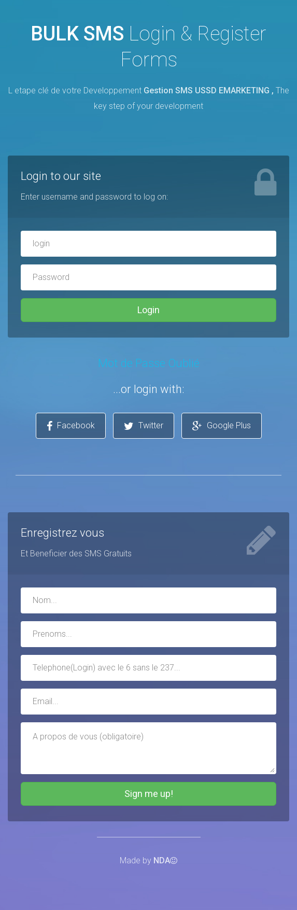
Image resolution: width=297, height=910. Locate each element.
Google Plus (221, 426)
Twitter (143, 426)
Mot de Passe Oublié (149, 363)
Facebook (71, 426)
